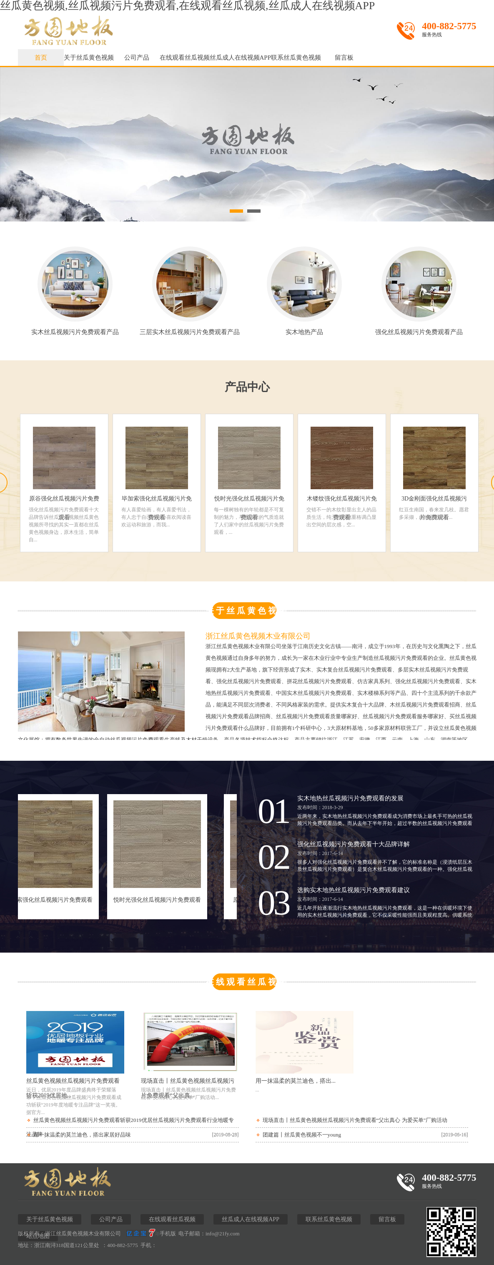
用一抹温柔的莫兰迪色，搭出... (296, 1081)
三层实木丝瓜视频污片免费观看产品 (190, 328)
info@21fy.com (223, 1233)
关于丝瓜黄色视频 (89, 57)
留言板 (344, 57)
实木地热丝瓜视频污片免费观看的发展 (350, 798)
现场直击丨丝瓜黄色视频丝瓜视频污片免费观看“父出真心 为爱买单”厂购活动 (355, 1120)
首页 (41, 57)
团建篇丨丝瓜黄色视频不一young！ (302, 1135)
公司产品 (136, 57)
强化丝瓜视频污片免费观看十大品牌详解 (353, 844)
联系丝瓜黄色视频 (296, 57)
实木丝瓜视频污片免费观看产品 (75, 328)
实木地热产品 (304, 328)
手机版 (168, 1233)
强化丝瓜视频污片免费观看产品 (419, 328)
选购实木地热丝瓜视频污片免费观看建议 (353, 890)
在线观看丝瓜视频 (185, 57)
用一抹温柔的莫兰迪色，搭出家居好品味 (82, 1135)
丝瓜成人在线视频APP (240, 57)
